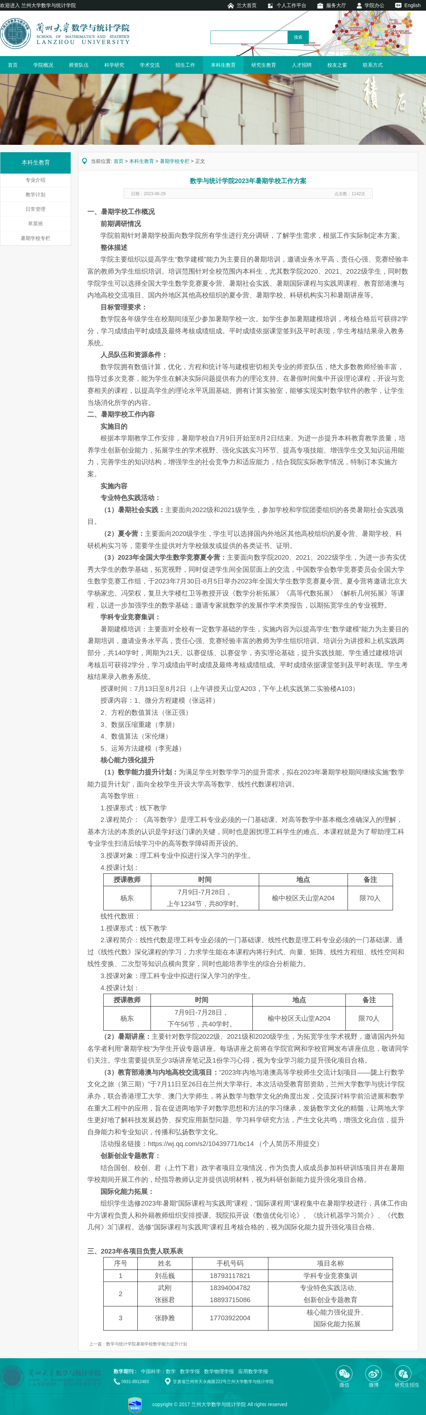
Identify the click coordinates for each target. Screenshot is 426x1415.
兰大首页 (247, 5)
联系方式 (373, 65)
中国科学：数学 (158, 1371)
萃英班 (35, 223)
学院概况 (43, 65)
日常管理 (35, 209)
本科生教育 (223, 65)
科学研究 (114, 65)
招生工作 (185, 65)
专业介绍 (35, 180)
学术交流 (150, 65)
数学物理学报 (219, 1371)
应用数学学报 (253, 1371)
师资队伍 (79, 65)
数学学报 (190, 1371)
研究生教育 (263, 65)
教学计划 (35, 194)
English (412, 5)
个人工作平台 (291, 5)
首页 (13, 65)
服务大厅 (336, 5)
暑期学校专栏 (35, 238)
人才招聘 (302, 65)
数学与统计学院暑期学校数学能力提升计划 (146, 1344)
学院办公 (374, 5)
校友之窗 (337, 65)
